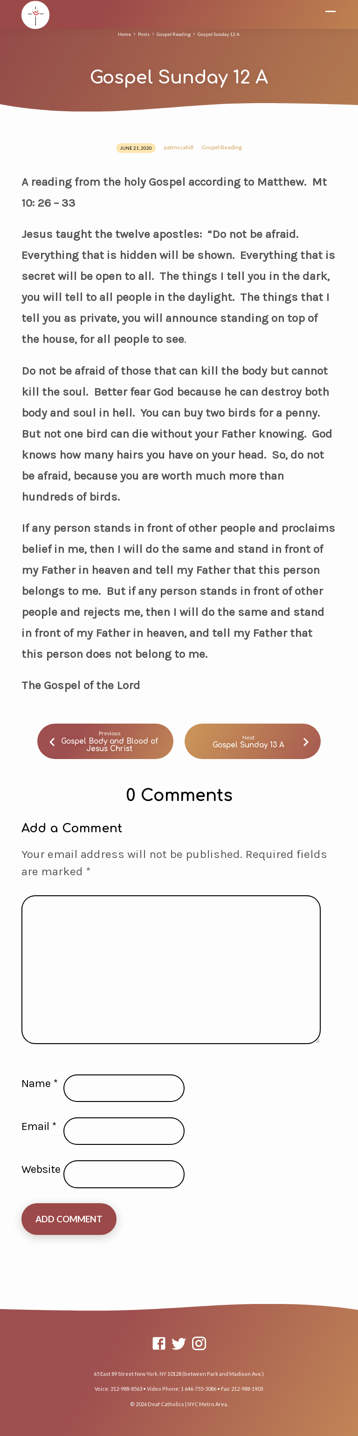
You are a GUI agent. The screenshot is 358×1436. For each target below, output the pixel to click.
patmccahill (178, 147)
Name (39, 1083)
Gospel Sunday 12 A (219, 34)
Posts (144, 34)
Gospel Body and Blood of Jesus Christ (109, 745)
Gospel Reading (174, 34)
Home (124, 34)
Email (38, 1126)
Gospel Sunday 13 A (248, 745)
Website (41, 1169)
